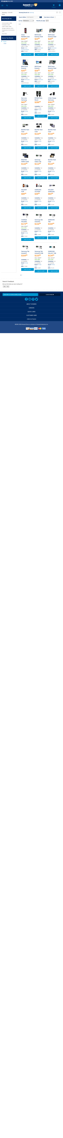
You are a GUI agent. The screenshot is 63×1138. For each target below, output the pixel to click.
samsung (31, 12)
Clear (5, 43)
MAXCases (40, 48)
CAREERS (31, 308)
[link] (21, 329)
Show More (4, 33)
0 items (54, 6)
